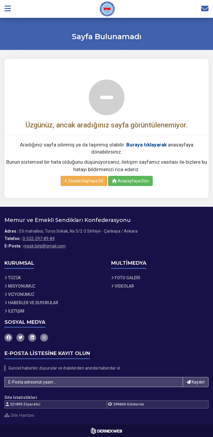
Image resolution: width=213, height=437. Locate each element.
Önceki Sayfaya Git (83, 181)
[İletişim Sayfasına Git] (204, 8)
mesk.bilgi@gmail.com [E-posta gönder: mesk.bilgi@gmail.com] (44, 246)
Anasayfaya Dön (130, 181)
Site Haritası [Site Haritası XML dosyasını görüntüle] (19, 415)
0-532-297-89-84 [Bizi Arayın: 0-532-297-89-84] (39, 238)
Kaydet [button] (196, 382)
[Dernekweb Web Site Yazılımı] (106, 430)
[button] (8, 8)
